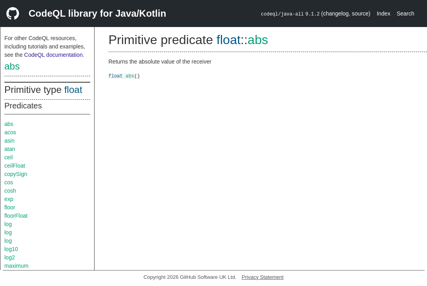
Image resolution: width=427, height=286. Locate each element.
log (8, 224)
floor (9, 207)
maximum (16, 266)
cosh (10, 190)
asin (9, 140)
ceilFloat (14, 165)
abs (12, 66)
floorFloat (15, 216)
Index (383, 13)
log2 (9, 257)
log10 (11, 249)
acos (10, 132)
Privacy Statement (263, 277)
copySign (15, 174)
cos (8, 182)
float (73, 89)
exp (9, 199)
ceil (8, 157)
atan (9, 149)
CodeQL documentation (53, 55)
